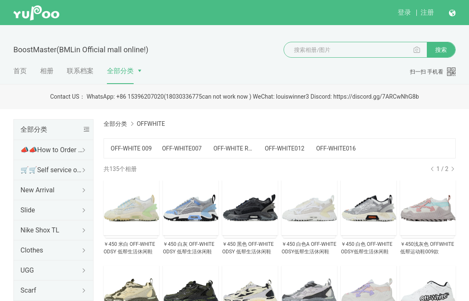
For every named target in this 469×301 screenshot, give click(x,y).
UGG (27, 270)
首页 (20, 71)
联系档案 (80, 71)
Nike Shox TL (39, 230)
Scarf (28, 290)
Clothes (31, 250)
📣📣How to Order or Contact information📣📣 (51, 150)
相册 (46, 71)
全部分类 (120, 71)
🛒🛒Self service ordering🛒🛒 (51, 170)
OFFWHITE (151, 123)
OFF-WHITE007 (182, 148)
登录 (404, 12)
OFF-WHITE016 (336, 148)
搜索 (441, 49)
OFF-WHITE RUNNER (234, 148)
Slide (27, 210)
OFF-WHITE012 (284, 148)
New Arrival (37, 190)
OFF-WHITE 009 (131, 148)
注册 (427, 12)
